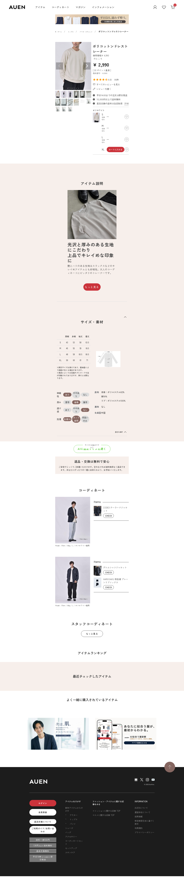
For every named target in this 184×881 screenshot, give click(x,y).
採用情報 (138, 816)
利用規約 (138, 828)
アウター (73, 815)
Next (86, 66)
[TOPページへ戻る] (169, 767)
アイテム (40, 7)
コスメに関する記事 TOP (103, 815)
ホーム (60, 32)
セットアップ (71, 848)
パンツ (73, 823)
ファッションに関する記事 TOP (106, 810)
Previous (59, 66)
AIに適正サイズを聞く (92, 449)
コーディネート (60, 7)
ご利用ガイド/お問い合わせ (43, 830)
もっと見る (92, 287)
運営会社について (142, 812)
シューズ (69, 828)
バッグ (68, 832)
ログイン (42, 803)
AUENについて (141, 807)
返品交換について (42, 821)
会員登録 (42, 812)
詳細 (126, 103)
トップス (71, 32)
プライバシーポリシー (144, 832)
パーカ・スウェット (86, 32)
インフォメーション (103, 7)
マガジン (80, 7)
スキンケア (70, 852)
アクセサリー (71, 836)
